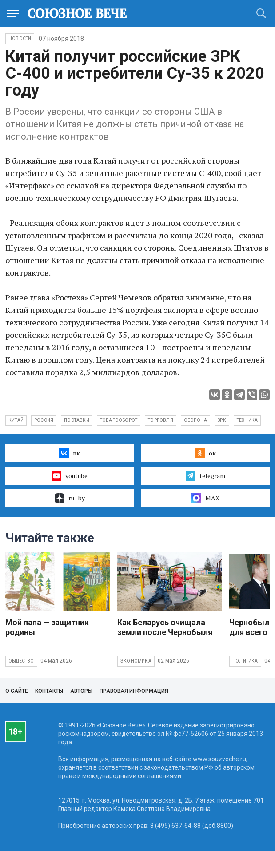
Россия (43, 420)
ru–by (70, 498)
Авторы (81, 691)
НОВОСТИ (19, 38)
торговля (160, 420)
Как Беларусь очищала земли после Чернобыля (164, 627)
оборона (195, 420)
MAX (205, 498)
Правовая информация (134, 691)
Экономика (135, 661)
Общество (21, 661)
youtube (70, 475)
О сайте (16, 691)
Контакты (49, 691)
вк (69, 453)
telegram (205, 475)
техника (247, 420)
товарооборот (118, 420)
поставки (76, 420)
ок (205, 453)
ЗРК (222, 420)
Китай (16, 420)
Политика (245, 661)
